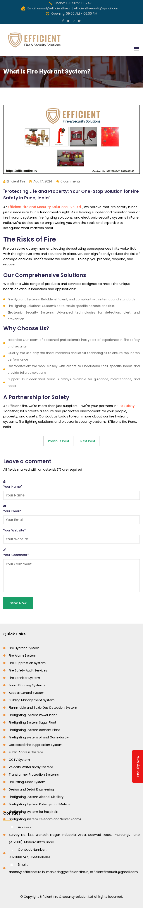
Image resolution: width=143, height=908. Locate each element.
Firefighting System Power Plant (33, 715)
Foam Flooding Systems (27, 685)
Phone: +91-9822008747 (70, 3)
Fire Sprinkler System (24, 678)
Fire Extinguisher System (27, 782)
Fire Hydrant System (24, 648)
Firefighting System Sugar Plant (32, 722)
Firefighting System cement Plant (34, 730)
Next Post (87, 441)
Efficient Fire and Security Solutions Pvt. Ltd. (45, 207)
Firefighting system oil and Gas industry (39, 737)
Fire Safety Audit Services (28, 670)
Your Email (12, 511)
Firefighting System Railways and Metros (39, 804)
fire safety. (126, 405)
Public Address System (26, 752)
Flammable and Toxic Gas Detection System (43, 707)
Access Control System (26, 693)
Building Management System (32, 700)
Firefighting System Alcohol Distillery (36, 797)
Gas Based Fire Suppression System (35, 745)
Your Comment (16, 555)
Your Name (12, 486)
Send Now (18, 603)
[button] (136, 48)
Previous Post (58, 441)
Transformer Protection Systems (34, 774)
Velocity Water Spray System (31, 767)
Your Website (14, 530)
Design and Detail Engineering (31, 789)
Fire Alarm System (22, 655)
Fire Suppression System (27, 663)
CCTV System (19, 759)
